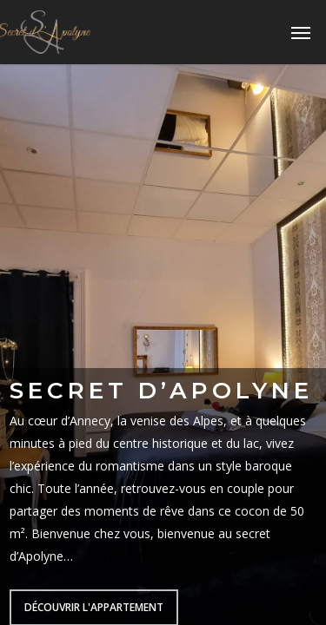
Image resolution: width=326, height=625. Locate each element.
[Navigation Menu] (300, 32)
